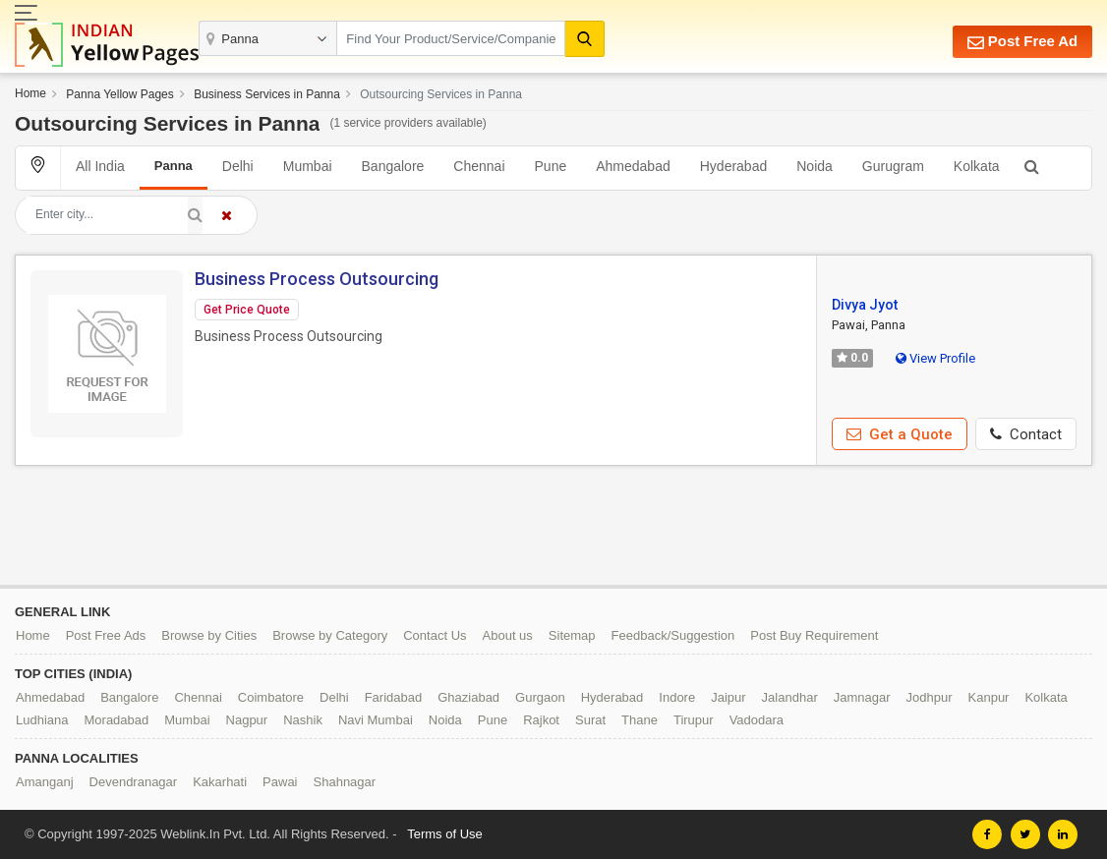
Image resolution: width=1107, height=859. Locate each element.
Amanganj (45, 781)
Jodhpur (929, 697)
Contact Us (434, 635)
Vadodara (756, 720)
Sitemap (572, 635)
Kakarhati (220, 781)
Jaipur (728, 697)
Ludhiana (42, 720)
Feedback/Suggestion (673, 635)
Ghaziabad (468, 697)
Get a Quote (899, 434)
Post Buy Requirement (814, 635)
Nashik (302, 720)
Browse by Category (329, 635)
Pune (551, 166)
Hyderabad (734, 166)
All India (100, 166)
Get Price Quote (247, 309)
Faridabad (394, 697)
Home (30, 93)
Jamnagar (862, 697)
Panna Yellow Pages (119, 94)
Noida (814, 166)
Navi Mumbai (375, 720)
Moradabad (117, 720)
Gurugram (893, 166)
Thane (639, 720)
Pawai (279, 781)
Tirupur (693, 720)
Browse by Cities (209, 635)
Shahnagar (345, 781)
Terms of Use (445, 834)
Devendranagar (133, 781)
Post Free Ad (1022, 41)
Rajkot (541, 720)
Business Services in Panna (267, 94)
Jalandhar (790, 697)
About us (508, 635)
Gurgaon (540, 697)
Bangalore (393, 166)
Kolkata (977, 166)
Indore (677, 697)
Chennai (478, 166)
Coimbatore (271, 697)
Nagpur (247, 720)
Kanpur (989, 697)
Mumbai (307, 166)
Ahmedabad (633, 166)
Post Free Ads (106, 635)
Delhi (238, 166)
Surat (590, 720)
